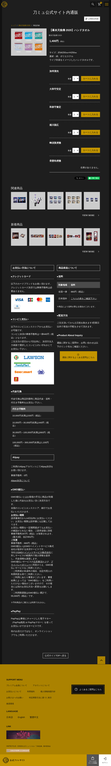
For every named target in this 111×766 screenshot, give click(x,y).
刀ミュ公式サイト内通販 (92, 760)
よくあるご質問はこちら (88, 689)
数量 (69, 79)
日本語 (9, 717)
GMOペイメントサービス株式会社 (34, 552)
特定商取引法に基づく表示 (40, 697)
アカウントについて (41, 685)
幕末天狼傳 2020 (55, 35)
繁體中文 (34, 717)
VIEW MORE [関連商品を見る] (88, 215)
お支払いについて (13, 691)
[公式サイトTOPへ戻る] (101, 660)
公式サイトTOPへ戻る (55, 655)
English (21, 717)
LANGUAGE (92, 19)
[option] (29, 42)
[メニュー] (107, 4)
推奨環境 (10, 703)
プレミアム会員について (16, 685)
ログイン (105, 760)
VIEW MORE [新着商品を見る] (88, 251)
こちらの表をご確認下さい (84, 298)
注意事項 (38, 561)
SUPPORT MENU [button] (14, 680)
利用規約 (31, 691)
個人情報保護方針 (48, 691)
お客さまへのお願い (14, 697)
